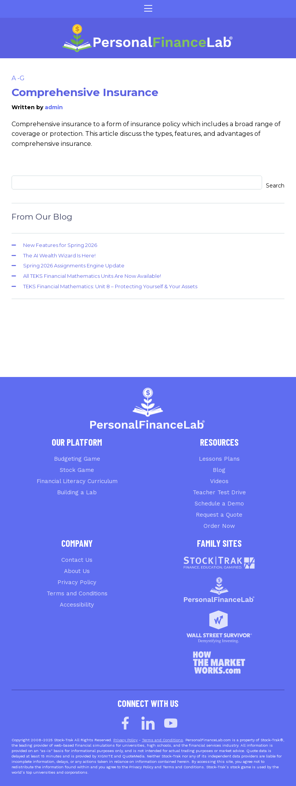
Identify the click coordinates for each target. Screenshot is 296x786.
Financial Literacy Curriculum (77, 481)
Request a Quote (219, 514)
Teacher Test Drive (219, 492)
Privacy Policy (76, 582)
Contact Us (76, 559)
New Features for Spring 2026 (60, 245)
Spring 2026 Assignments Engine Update (73, 265)
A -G (18, 78)
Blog (219, 470)
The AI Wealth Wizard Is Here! (59, 255)
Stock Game (77, 470)
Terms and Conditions (77, 593)
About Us (77, 571)
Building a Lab (77, 492)
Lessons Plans (219, 458)
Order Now (219, 525)
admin (54, 107)
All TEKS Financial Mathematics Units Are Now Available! (92, 276)
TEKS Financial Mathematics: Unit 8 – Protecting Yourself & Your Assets (110, 286)
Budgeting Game (77, 458)
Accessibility (77, 604)
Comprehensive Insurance (85, 92)
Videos (219, 481)
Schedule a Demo (219, 503)
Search (275, 185)
